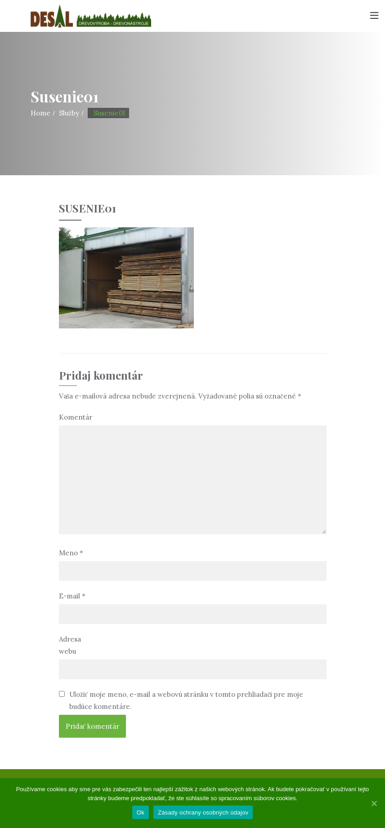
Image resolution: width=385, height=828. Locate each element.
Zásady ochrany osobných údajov (203, 812)
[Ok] (373, 803)
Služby (69, 113)
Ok (140, 812)
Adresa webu (70, 645)
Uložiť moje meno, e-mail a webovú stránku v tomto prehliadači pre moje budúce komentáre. (186, 700)
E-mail (72, 596)
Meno (71, 553)
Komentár (75, 417)
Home (40, 113)
